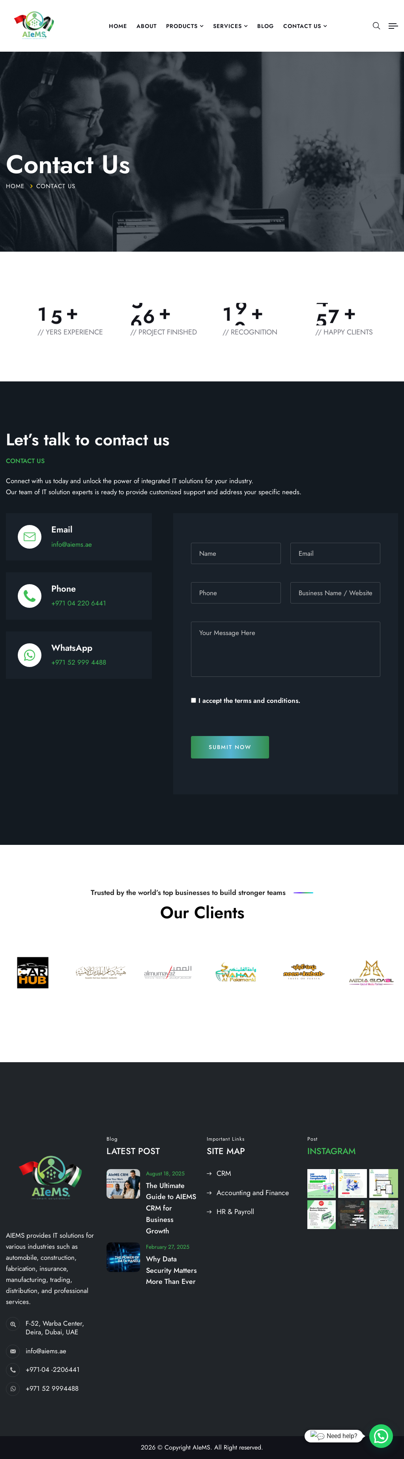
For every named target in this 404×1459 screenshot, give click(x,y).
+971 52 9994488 (52, 1388)
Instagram (331, 1151)
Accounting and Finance (253, 1193)
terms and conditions (266, 700)
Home (118, 26)
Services (227, 26)
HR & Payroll (235, 1212)
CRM (224, 1173)
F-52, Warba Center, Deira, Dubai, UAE (55, 1328)
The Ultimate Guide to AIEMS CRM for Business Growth (171, 1208)
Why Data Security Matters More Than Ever (171, 1270)
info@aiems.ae (71, 544)
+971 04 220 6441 (78, 603)
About (147, 26)
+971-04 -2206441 (53, 1369)
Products (182, 26)
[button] (381, 1436)
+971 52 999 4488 (78, 662)
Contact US (302, 26)
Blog (265, 26)
